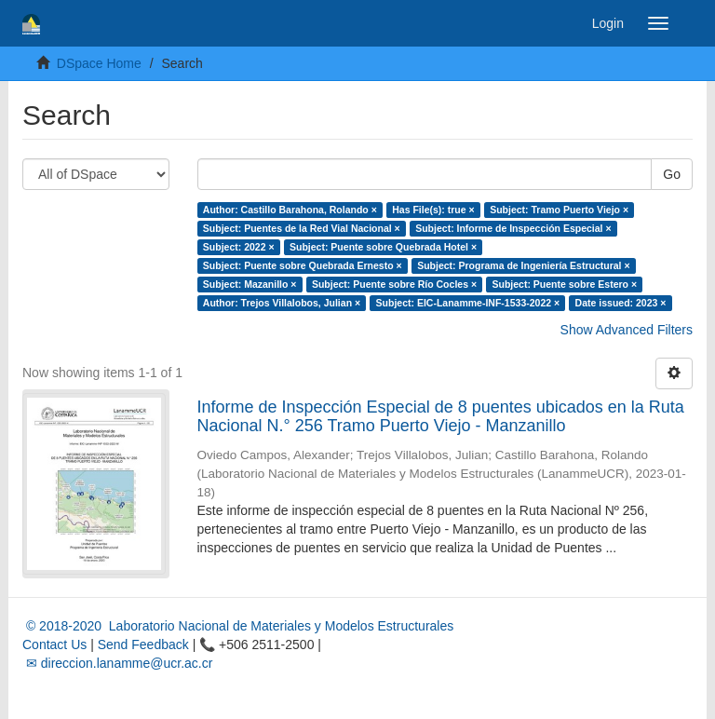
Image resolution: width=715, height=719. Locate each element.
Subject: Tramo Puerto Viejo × (559, 209)
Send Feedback (143, 644)
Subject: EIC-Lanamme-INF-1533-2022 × (468, 302)
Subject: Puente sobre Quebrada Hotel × (383, 246)
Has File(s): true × (433, 209)
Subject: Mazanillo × (250, 284)
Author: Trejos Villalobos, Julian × (281, 302)
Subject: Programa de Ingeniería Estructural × (523, 265)
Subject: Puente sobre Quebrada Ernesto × (302, 265)
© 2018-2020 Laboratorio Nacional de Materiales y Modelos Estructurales (237, 625)
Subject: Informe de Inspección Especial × (513, 228)
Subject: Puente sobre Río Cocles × (394, 284)
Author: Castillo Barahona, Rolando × (290, 209)
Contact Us (54, 644)
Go (672, 174)
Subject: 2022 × (239, 246)
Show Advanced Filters (626, 329)
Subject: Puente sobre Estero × (565, 284)
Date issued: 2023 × (621, 302)
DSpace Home (99, 63)
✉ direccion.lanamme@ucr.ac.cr (117, 663)
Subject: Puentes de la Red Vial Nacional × (301, 228)
